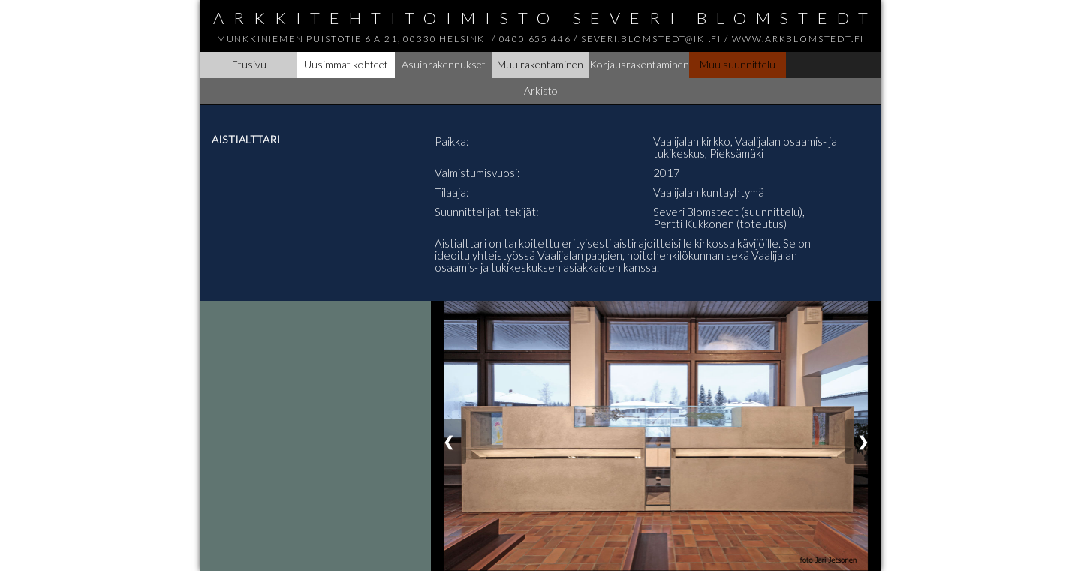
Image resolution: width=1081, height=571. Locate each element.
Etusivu (249, 64)
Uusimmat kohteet (346, 64)
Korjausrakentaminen (639, 64)
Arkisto (541, 90)
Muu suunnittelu (737, 64)
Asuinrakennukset (444, 64)
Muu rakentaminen (540, 64)
